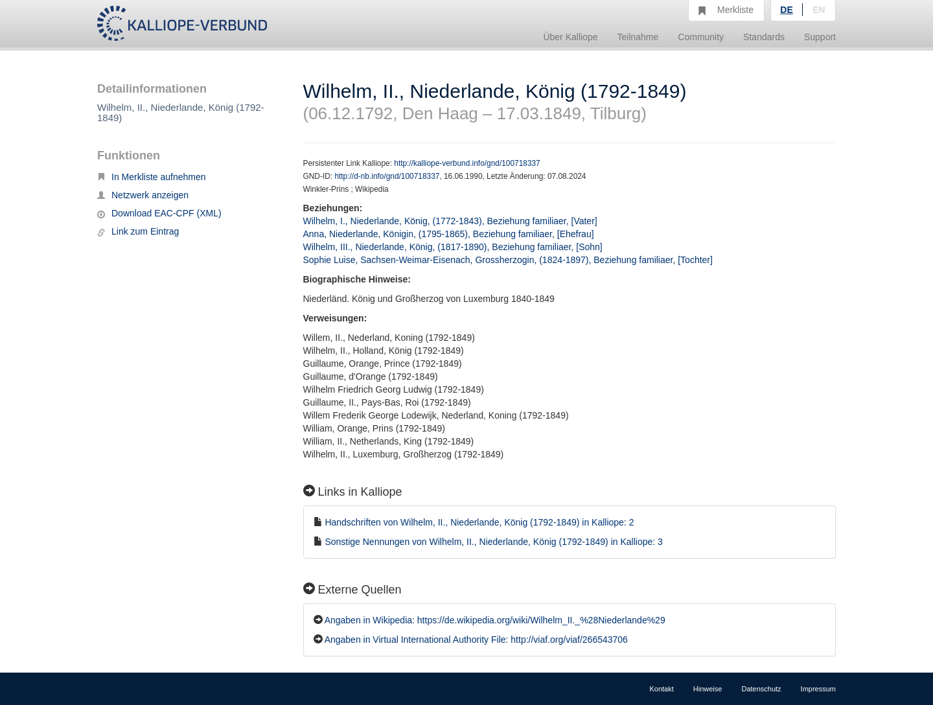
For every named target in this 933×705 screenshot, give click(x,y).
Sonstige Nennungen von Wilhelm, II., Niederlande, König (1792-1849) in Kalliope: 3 (493, 542)
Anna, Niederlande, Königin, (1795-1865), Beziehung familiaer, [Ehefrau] (448, 234)
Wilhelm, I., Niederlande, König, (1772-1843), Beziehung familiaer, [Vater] (450, 221)
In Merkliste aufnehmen (151, 177)
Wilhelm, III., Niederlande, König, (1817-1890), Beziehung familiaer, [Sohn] (453, 247)
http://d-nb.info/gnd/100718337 (386, 176)
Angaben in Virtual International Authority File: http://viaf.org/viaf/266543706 (476, 639)
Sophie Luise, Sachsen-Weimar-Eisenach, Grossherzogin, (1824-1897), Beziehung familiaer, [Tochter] (508, 260)
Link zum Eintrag (138, 231)
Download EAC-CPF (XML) (159, 213)
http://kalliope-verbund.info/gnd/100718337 (467, 163)
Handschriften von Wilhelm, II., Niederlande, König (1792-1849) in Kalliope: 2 (479, 522)
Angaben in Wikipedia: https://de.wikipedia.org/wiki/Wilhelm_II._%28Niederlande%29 (495, 620)
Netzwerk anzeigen (143, 195)
